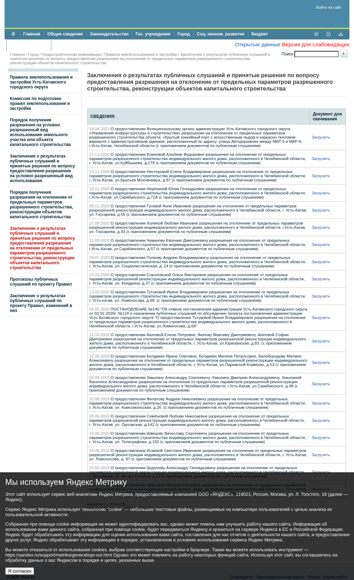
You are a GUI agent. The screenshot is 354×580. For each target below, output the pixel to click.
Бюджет (259, 34)
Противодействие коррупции (84, 45)
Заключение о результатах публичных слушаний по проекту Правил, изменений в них (41, 303)
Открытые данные (257, 44)
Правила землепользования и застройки (140, 54)
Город (183, 34)
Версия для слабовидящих (315, 44)
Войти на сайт (328, 7)
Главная (31, 34)
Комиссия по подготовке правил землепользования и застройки (40, 103)
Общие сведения (65, 34)
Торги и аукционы (28, 45)
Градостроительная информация (71, 54)
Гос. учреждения (153, 34)
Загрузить (321, 137)
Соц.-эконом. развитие (220, 34)
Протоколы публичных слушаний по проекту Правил (41, 282)
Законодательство (109, 34)
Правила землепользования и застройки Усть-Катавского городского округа (41, 82)
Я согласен (19, 571)
